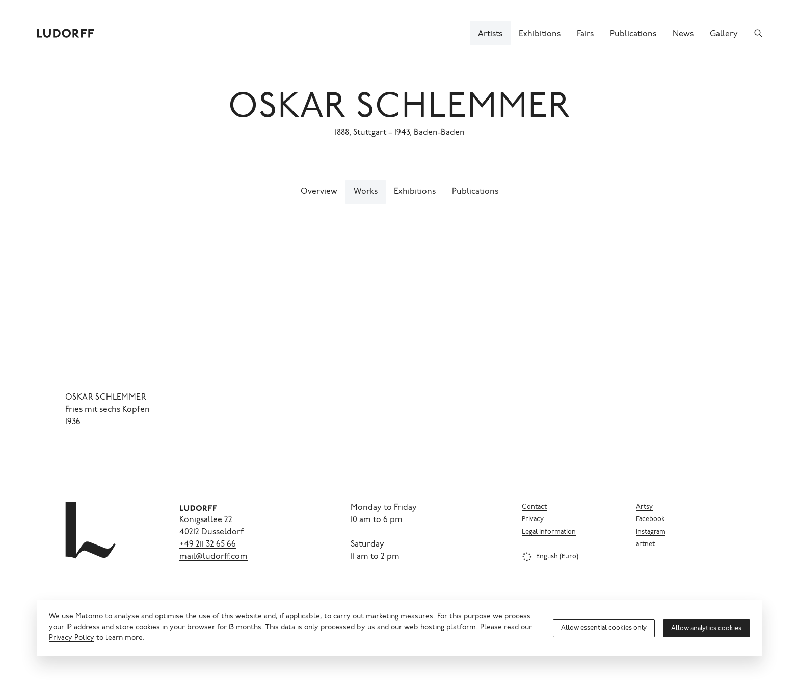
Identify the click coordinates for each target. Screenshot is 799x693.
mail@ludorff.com (213, 557)
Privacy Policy (71, 638)
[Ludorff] (66, 33)
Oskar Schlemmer (399, 109)
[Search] (758, 33)
